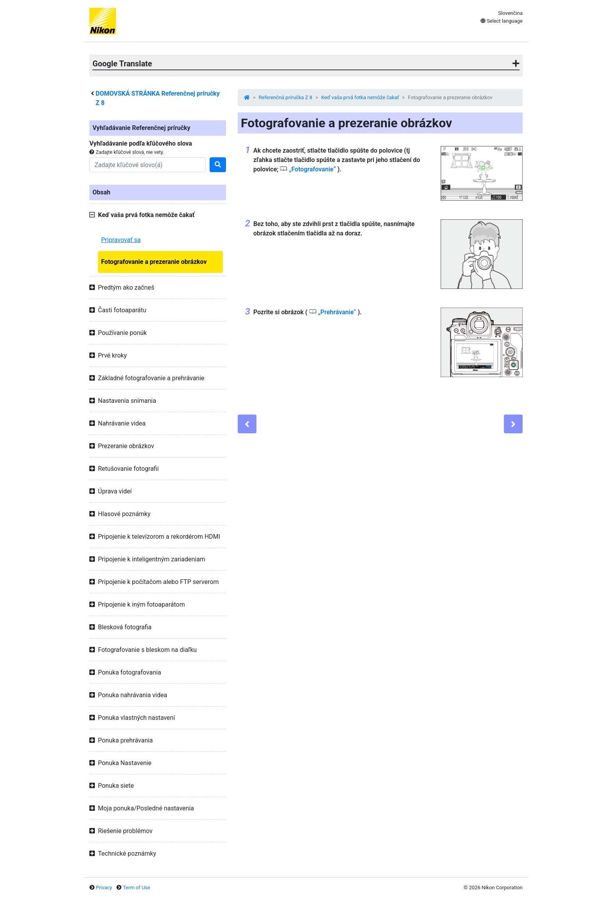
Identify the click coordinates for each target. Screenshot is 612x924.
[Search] (147, 164)
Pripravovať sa (121, 240)
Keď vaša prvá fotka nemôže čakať (360, 97)
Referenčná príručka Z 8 (285, 97)
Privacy (104, 887)
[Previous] (247, 424)
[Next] (513, 424)
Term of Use (136, 887)
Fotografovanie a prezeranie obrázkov (154, 261)
